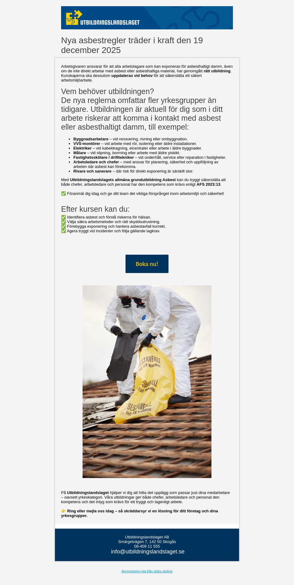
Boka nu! (147, 264)
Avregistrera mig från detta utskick (147, 571)
